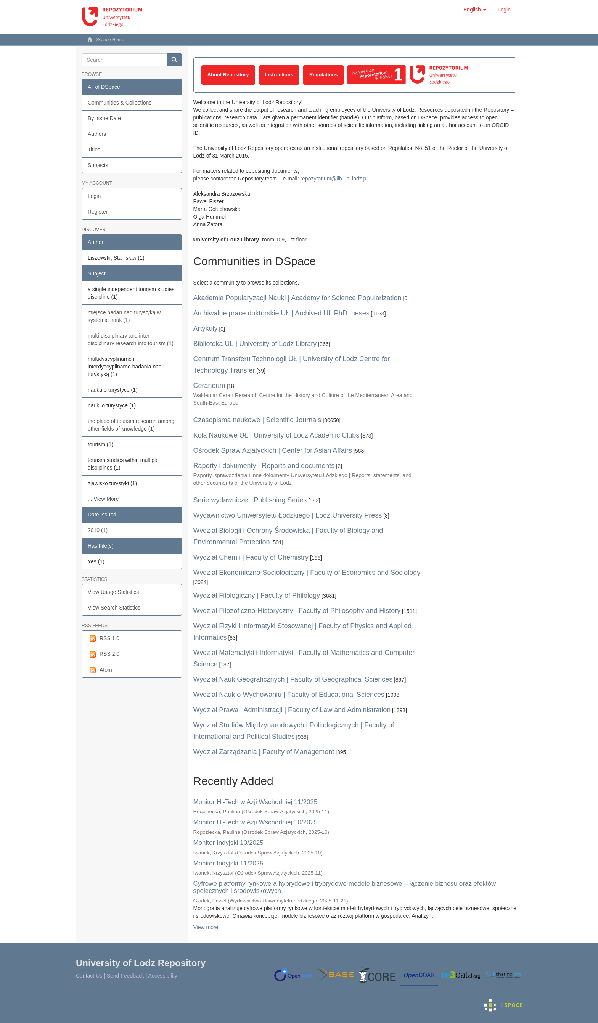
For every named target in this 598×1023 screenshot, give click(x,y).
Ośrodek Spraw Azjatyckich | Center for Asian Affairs (272, 450)
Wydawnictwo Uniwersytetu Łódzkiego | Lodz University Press (287, 515)
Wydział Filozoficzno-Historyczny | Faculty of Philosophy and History (297, 610)
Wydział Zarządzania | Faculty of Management (263, 752)
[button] (475, 9)
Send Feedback (125, 976)
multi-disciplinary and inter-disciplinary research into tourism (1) (131, 339)
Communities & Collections (119, 103)
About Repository (228, 74)
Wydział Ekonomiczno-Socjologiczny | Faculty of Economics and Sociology (307, 572)
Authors (97, 134)
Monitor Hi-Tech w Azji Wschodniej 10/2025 (255, 822)
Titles (94, 149)
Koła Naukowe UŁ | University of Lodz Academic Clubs (276, 435)
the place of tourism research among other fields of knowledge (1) (131, 425)
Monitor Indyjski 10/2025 (228, 842)
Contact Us (89, 976)
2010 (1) (98, 530)
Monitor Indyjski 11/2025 (228, 863)
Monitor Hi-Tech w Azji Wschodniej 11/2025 (255, 802)
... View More (103, 499)
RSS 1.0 (103, 638)
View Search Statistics (114, 608)
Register (98, 212)
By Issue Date (104, 118)
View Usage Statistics (113, 592)
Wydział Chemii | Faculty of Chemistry (251, 557)
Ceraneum (209, 385)
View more (206, 927)
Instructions (279, 74)
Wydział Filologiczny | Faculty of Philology (256, 595)
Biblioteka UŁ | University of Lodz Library (255, 343)
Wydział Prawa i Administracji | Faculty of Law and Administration (292, 710)
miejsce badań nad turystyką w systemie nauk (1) (124, 316)
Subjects (98, 165)
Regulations (323, 74)
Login (94, 196)
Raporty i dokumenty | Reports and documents (264, 466)
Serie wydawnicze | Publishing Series (250, 500)
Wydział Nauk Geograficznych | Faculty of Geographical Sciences (293, 679)
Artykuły (205, 328)
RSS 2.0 (103, 654)
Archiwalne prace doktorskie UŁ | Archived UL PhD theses (281, 313)
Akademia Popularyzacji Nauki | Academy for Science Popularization (297, 298)
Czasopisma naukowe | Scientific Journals (257, 420)
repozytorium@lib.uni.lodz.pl (333, 178)
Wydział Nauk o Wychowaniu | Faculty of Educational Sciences (289, 694)
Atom (100, 670)
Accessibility (162, 976)
